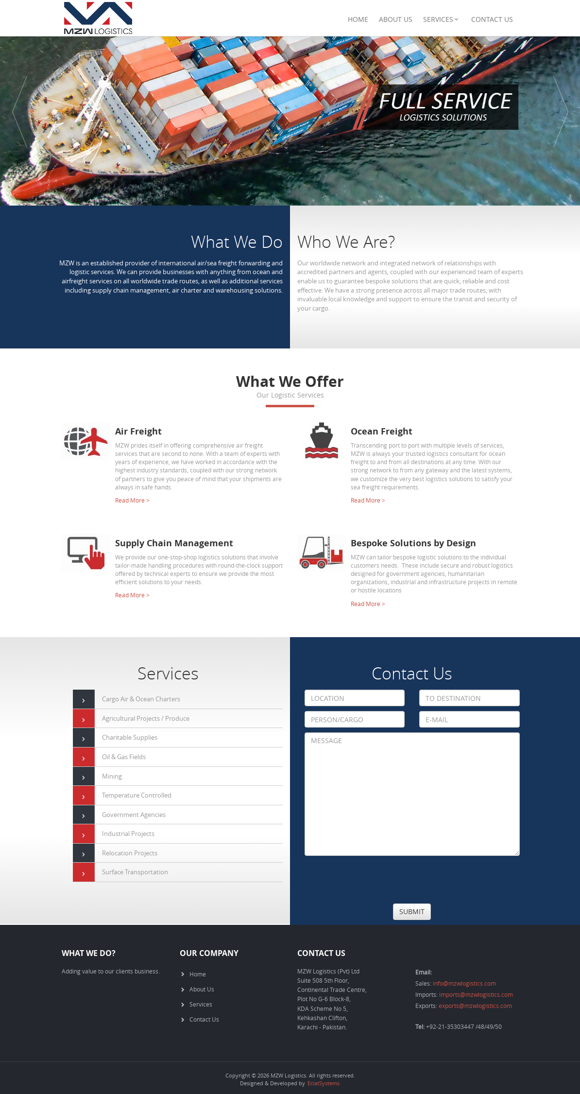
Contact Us (492, 19)
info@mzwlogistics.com (464, 983)
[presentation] (378, 880)
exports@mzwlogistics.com (475, 1005)
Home (358, 19)
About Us (395, 19)
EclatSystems (323, 1083)
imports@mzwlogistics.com (476, 994)
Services (200, 1004)
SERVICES (438, 19)
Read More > (132, 500)
